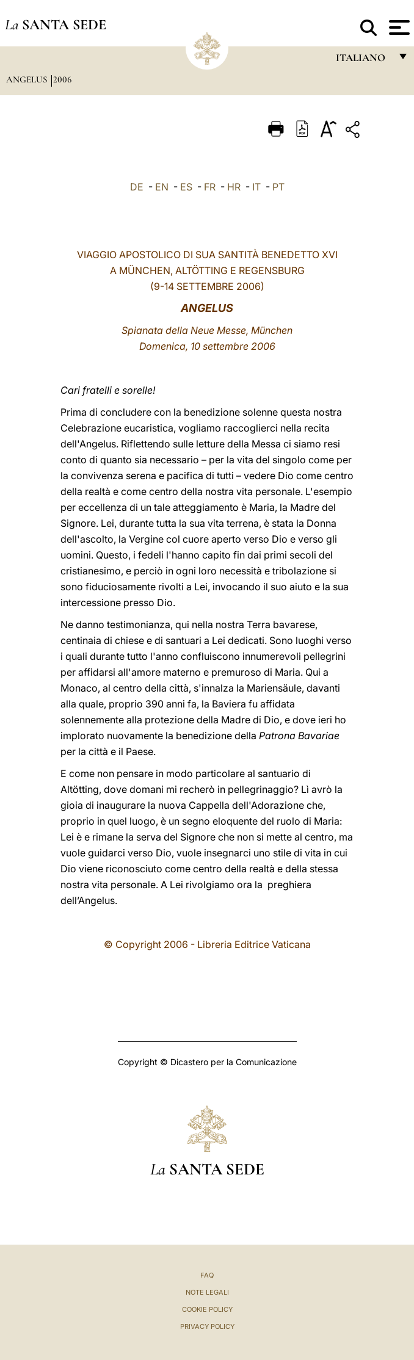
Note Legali (207, 1292)
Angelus (27, 79)
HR (234, 187)
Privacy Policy (207, 1326)
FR (210, 187)
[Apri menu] (398, 27)
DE (136, 187)
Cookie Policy (207, 1309)
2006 (62, 79)
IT (256, 187)
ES (186, 187)
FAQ (207, 1275)
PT (278, 187)
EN (162, 187)
